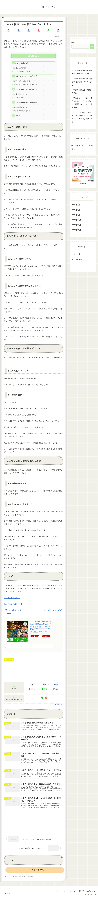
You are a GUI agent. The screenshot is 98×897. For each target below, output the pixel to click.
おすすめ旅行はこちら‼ (13, 604)
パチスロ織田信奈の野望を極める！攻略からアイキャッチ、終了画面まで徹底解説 (82, 117)
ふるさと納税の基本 (20, 68)
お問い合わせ (91, 891)
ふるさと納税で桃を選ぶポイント (26, 89)
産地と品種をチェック (21, 94)
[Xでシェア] (8, 31)
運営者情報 (82, 891)
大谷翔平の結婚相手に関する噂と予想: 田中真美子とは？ (82, 82)
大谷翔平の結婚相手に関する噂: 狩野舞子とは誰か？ (82, 72)
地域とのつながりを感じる (22, 111)
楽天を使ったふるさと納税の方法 (26, 76)
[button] (58, 31)
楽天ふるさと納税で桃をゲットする (25, 84)
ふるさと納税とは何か (23, 63)
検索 (73, 42)
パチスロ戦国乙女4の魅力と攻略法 (82, 91)
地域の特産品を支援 (20, 107)
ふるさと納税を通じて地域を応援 (26, 102)
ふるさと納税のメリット (22, 71)
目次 (32, 56)
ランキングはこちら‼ (12, 598)
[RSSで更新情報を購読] (46, 697)
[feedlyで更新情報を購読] (42, 697)
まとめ (18, 115)
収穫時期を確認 (19, 97)
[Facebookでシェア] (18, 31)
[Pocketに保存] (38, 31)
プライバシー (73, 891)
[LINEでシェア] (48, 31)
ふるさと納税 (9, 659)
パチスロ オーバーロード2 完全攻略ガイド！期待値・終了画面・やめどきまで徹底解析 (82, 102)
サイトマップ (63, 891)
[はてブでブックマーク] (28, 31)
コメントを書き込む (34, 869)
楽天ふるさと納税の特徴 (22, 81)
